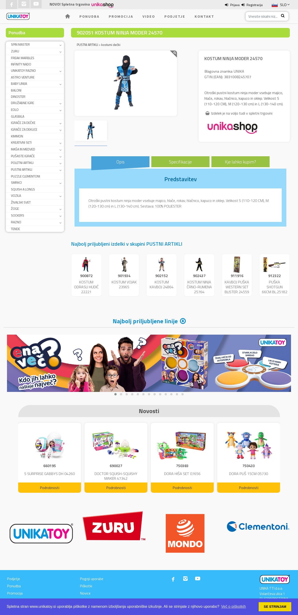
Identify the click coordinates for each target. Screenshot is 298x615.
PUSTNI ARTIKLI (21, 169)
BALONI (16, 90)
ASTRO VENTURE (22, 77)
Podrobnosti (49, 487)
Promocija (121, 16)
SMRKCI (16, 182)
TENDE (15, 228)
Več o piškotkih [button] (233, 606)
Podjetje (174, 16)
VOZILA (16, 195)
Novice (85, 593)
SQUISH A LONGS (23, 189)
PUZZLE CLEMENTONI (25, 176)
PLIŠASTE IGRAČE (23, 155)
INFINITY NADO (21, 64)
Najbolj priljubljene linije (145, 321)
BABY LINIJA (19, 83)
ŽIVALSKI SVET (21, 202)
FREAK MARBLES (22, 57)
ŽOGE (15, 208)
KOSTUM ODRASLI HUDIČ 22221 (86, 287)
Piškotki (86, 586)
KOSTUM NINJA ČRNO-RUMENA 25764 (199, 287)
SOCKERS (17, 215)
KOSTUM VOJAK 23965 (124, 284)
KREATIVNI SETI (21, 142)
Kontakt (204, 16)
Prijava (235, 4)
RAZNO (16, 222)
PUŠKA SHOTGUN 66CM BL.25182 (274, 287)
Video (148, 16)
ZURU (15, 51)
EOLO (15, 109)
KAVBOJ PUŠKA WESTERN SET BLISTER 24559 (237, 287)
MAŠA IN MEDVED (23, 149)
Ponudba (89, 16)
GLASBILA (17, 116)
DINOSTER (18, 96)
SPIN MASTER (20, 44)
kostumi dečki (110, 44)
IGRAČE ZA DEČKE (23, 122)
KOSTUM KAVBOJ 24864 (161, 284)
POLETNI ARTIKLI (22, 162)
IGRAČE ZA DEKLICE (24, 129)
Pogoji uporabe (91, 578)
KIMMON (17, 136)
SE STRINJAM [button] (275, 606)
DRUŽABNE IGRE (22, 102)
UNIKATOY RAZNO (23, 70)
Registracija (255, 4)
